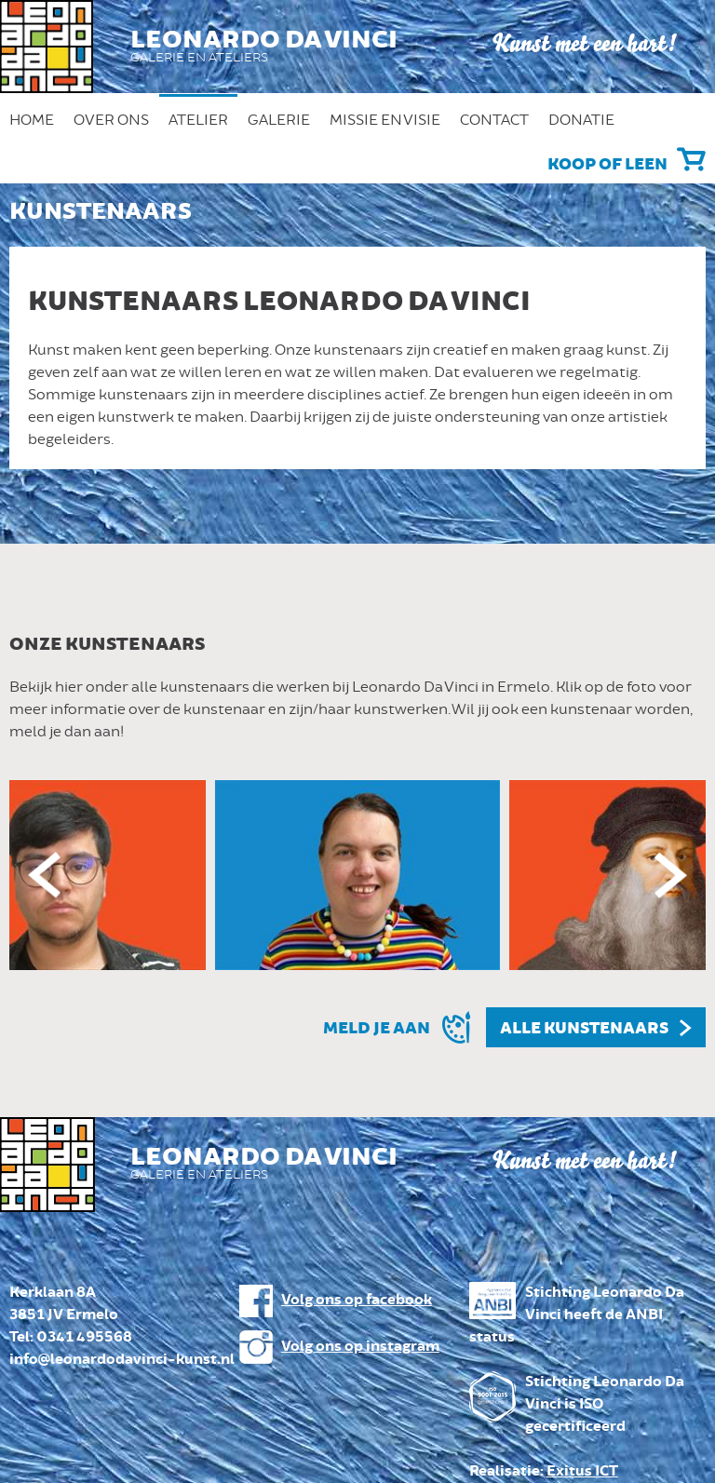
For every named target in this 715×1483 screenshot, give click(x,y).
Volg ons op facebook (356, 1300)
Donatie (581, 120)
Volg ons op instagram (360, 1346)
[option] (358, 875)
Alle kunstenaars (584, 1029)
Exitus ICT (582, 1471)
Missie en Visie (385, 120)
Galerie (279, 120)
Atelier (198, 120)
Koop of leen (607, 165)
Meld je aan (376, 1029)
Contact (494, 120)
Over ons (111, 120)
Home (31, 120)
